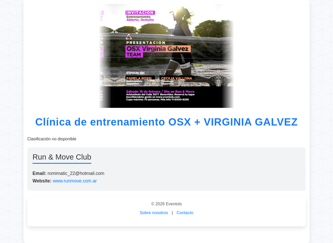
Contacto (185, 213)
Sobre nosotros (154, 213)
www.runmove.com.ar (75, 180)
